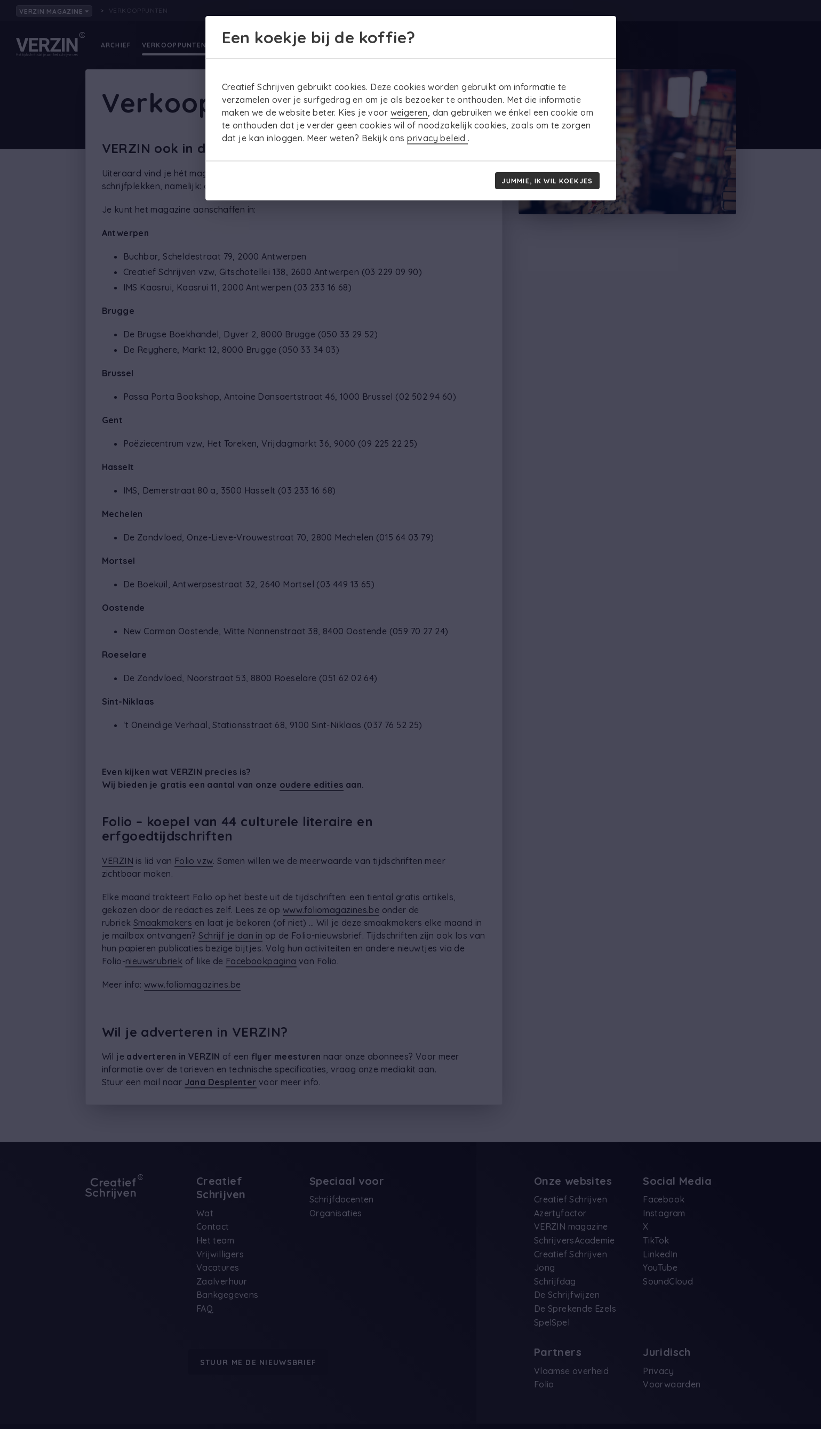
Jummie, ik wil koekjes (547, 181)
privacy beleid (437, 138)
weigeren (409, 112)
